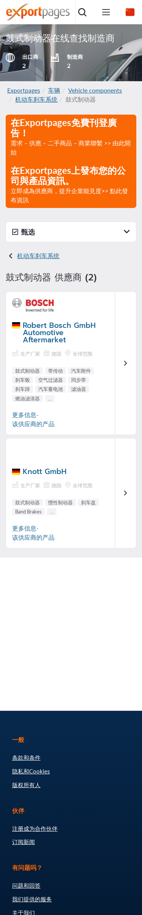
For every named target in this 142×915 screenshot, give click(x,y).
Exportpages (23, 90)
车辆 (54, 90)
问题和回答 (26, 885)
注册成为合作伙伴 (35, 828)
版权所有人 (26, 784)
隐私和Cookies (31, 771)
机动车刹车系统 (36, 99)
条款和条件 (26, 757)
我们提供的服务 (32, 899)
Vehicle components (95, 90)
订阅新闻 (23, 841)
